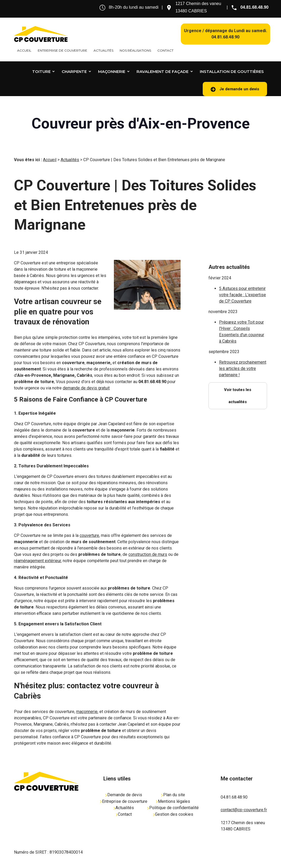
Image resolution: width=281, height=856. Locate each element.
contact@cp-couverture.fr (244, 801)
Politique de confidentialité (173, 799)
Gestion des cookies (173, 806)
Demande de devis (123, 786)
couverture (89, 527)
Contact (165, 50)
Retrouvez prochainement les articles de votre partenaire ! (242, 346)
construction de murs (147, 546)
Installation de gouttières (232, 71)
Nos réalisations (135, 50)
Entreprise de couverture (62, 50)
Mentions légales (173, 793)
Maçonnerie (111, 71)
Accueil (24, 50)
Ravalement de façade (162, 71)
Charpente (74, 71)
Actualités (103, 50)
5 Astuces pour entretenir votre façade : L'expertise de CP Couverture (242, 272)
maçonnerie (87, 703)
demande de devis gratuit (86, 380)
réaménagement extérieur (37, 552)
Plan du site (173, 786)
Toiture (41, 71)
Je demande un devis (235, 89)
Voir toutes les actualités (237, 373)
